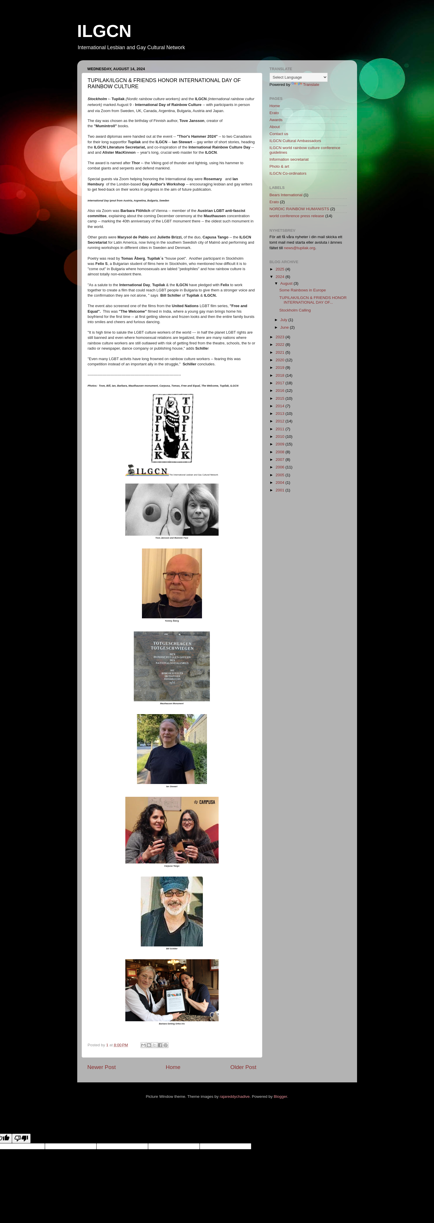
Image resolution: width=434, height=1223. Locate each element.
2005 (280, 475)
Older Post (243, 1067)
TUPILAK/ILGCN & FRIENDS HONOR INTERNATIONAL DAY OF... (313, 300)
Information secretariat (289, 159)
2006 (280, 467)
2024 (280, 277)
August (287, 283)
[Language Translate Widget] (299, 77)
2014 (280, 406)
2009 (280, 444)
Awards (276, 120)
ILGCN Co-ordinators (288, 173)
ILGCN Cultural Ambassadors (295, 141)
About (275, 127)
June (285, 327)
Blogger (280, 1096)
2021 (280, 352)
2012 (280, 421)
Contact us (279, 134)
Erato (274, 113)
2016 (280, 390)
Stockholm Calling (295, 310)
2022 (280, 344)
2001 (280, 490)
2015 (280, 398)
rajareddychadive (235, 1096)
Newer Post (101, 1067)
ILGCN (104, 31)
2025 (280, 269)
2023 (280, 337)
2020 (280, 360)
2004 (280, 482)
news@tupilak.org (299, 248)
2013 (280, 413)
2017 (280, 383)
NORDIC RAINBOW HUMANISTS (299, 209)
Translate (305, 84)
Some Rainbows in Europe (302, 290)
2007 (280, 459)
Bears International (286, 195)
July (284, 320)
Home (173, 1067)
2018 (280, 375)
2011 (280, 429)
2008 (280, 452)
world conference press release (297, 216)
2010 (280, 436)
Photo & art (279, 166)
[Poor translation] (21, 1138)
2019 (280, 367)
